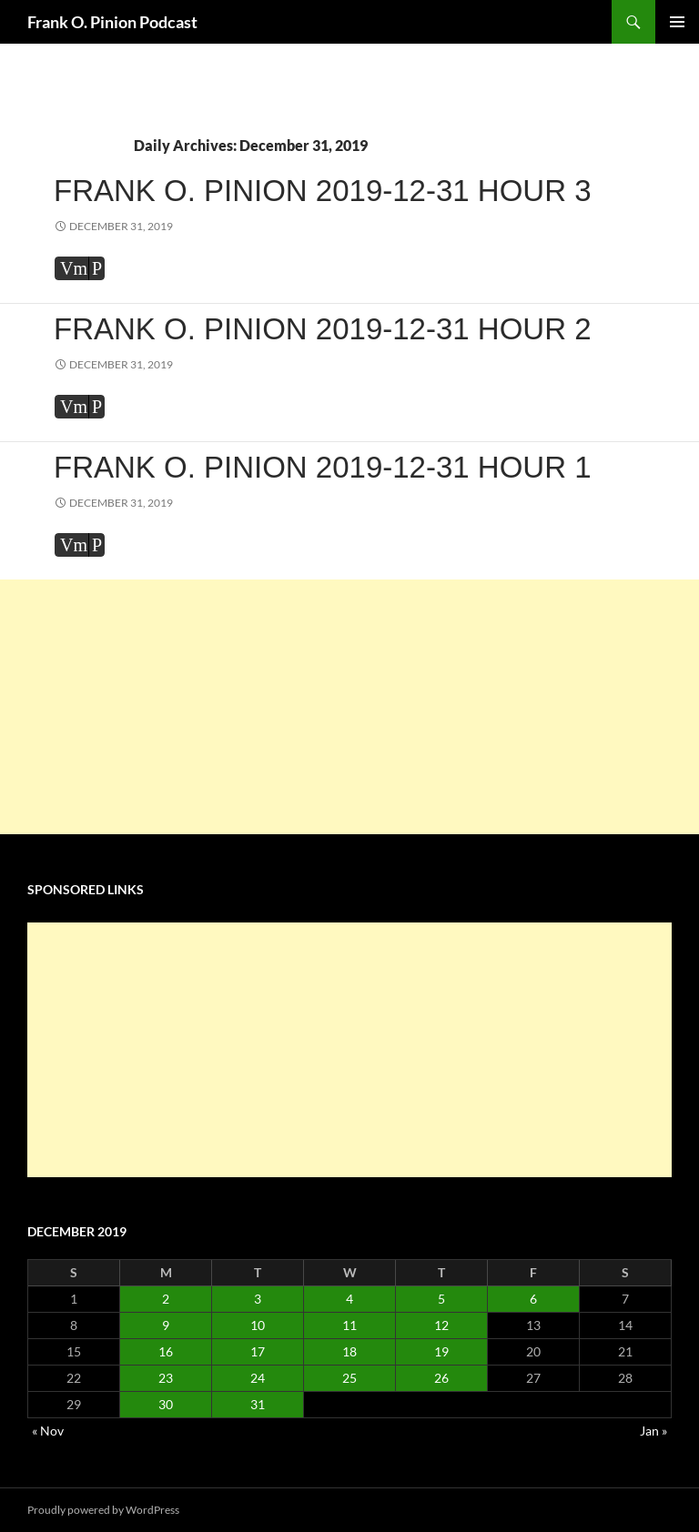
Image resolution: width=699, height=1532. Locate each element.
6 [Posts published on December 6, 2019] (533, 1298)
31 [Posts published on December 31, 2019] (257, 1404)
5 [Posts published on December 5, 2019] (441, 1298)
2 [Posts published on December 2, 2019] (165, 1298)
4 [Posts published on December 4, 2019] (349, 1298)
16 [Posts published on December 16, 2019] (165, 1351)
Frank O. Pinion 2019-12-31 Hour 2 (323, 329)
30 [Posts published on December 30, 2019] (165, 1404)
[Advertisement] (349, 707)
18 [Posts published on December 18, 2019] (349, 1351)
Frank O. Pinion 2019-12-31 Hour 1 (323, 467)
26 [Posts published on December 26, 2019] (441, 1378)
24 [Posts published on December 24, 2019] (257, 1378)
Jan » (653, 1430)
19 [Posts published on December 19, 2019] (441, 1351)
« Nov (48, 1430)
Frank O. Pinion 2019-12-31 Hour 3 (323, 190)
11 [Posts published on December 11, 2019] (349, 1325)
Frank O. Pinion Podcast (112, 22)
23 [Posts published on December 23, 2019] (165, 1378)
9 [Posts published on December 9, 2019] (165, 1325)
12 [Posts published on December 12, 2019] (441, 1325)
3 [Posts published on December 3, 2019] (257, 1298)
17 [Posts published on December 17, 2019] (257, 1351)
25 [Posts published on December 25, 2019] (349, 1378)
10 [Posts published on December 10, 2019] (257, 1325)
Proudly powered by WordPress (103, 1510)
